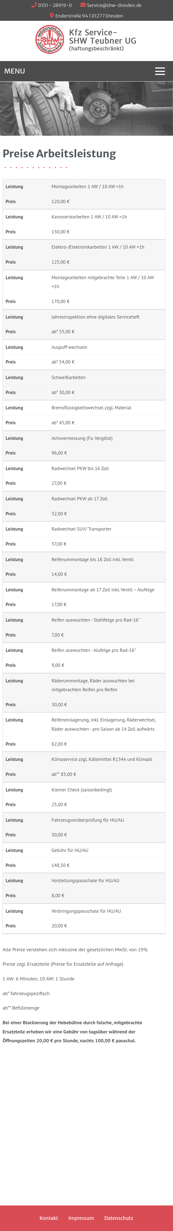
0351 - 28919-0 (55, 5)
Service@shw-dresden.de (114, 5)
